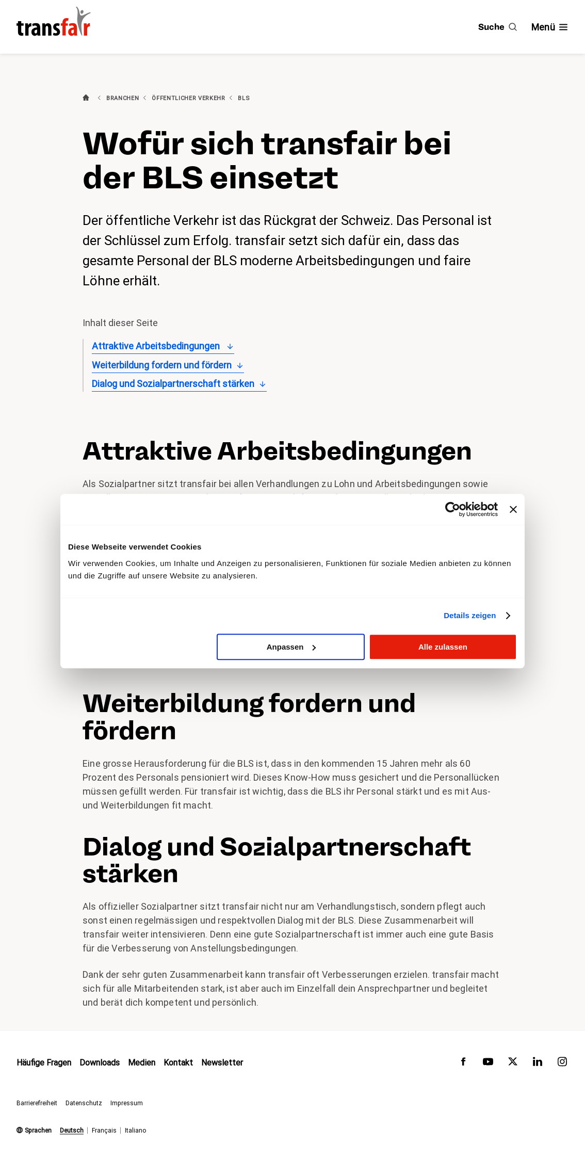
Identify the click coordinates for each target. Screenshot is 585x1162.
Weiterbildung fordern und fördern (162, 365)
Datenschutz (84, 1103)
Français (104, 1130)
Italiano (135, 1130)
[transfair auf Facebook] (463, 1064)
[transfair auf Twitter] (513, 1064)
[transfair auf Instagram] (562, 1064)
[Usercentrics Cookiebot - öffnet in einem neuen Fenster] (453, 509)
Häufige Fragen (44, 1063)
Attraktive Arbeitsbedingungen (157, 346)
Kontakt (178, 1063)
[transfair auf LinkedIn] (537, 1064)
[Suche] (497, 26)
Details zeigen (470, 615)
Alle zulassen (442, 646)
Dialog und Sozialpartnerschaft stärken (173, 383)
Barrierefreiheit (37, 1103)
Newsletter (222, 1063)
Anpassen (291, 646)
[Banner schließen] (513, 509)
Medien (141, 1063)
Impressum (126, 1103)
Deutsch (72, 1130)
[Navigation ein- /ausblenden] (550, 27)
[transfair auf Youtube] (488, 1064)
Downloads (99, 1063)
